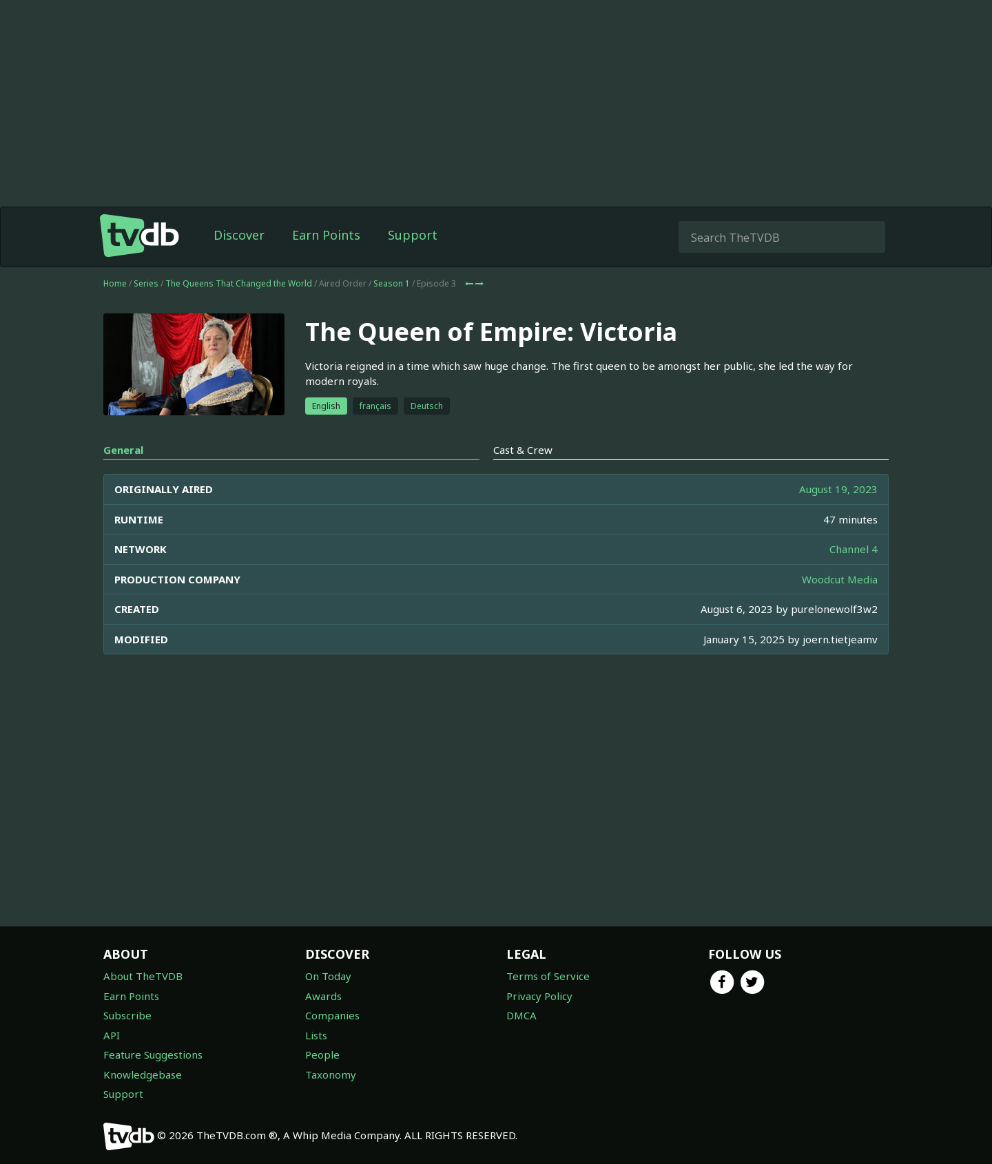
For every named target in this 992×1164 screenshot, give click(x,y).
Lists (316, 1035)
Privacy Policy (539, 996)
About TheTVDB (143, 976)
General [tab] (123, 450)
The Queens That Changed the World (238, 283)
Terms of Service (548, 976)
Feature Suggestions (153, 1054)
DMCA (521, 1015)
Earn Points (326, 235)
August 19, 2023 (838, 489)
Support (412, 235)
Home (115, 283)
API (111, 1035)
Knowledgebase (142, 1074)
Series (146, 283)
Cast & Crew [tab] (522, 450)
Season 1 (391, 283)
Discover (239, 235)
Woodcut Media (840, 579)
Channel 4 (853, 549)
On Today (328, 976)
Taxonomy (330, 1074)
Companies (332, 1015)
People (322, 1054)
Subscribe (127, 1015)
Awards (323, 996)
